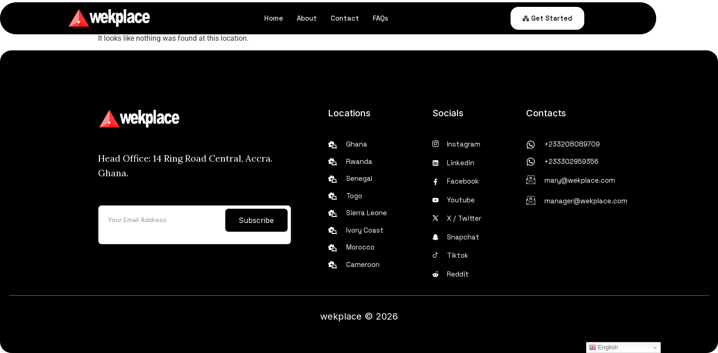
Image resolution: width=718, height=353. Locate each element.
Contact (376, 18)
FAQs (411, 18)
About (338, 18)
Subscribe (256, 220)
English (603, 347)
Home (304, 18)
